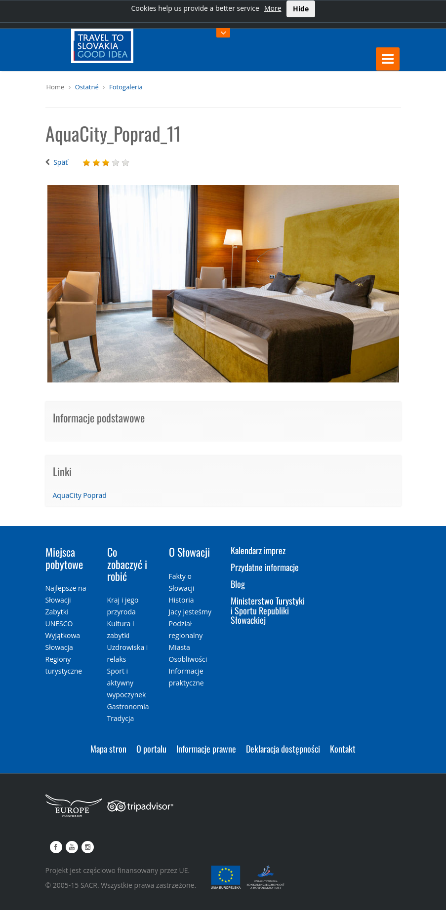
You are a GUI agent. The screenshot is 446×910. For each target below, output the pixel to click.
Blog (238, 583)
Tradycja (120, 718)
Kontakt (343, 748)
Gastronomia (128, 706)
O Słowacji (189, 552)
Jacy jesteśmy (190, 611)
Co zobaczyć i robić (127, 563)
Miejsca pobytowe (64, 557)
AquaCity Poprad (80, 495)
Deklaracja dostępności (283, 748)
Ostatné (87, 86)
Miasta (179, 647)
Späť (60, 162)
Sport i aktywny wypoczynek (126, 682)
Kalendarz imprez (258, 550)
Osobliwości (188, 659)
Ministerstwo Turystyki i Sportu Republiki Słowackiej (268, 610)
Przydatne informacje (265, 567)
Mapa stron (108, 748)
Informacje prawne (206, 748)
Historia (181, 600)
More (273, 8)
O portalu (151, 748)
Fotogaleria (126, 86)
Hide (301, 8)
